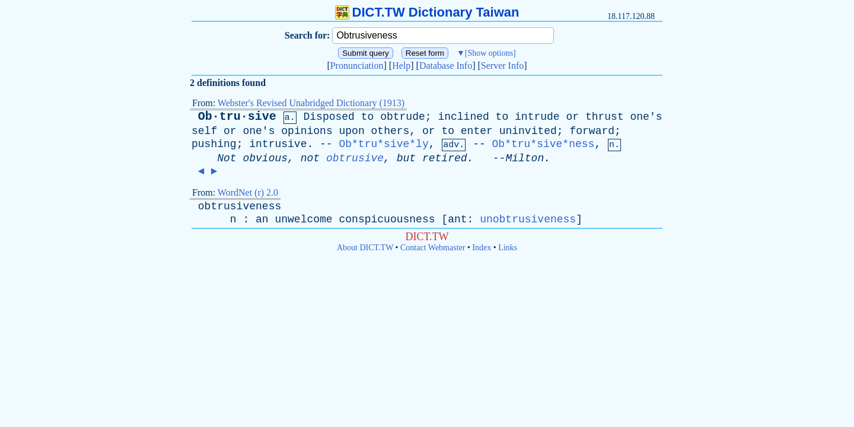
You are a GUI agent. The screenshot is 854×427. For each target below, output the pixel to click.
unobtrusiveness (528, 219)
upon (352, 131)
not (310, 158)
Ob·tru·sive (237, 116)
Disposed (328, 117)
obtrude (402, 117)
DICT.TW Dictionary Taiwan (427, 12)
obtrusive (355, 158)
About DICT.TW (365, 247)
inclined (463, 117)
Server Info (502, 65)
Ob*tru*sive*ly (383, 144)
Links (507, 247)
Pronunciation (357, 65)
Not (226, 158)
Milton (524, 158)
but (406, 158)
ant (457, 219)
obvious (265, 158)
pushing (214, 144)
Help (401, 65)
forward (591, 131)
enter (477, 131)
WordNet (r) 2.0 (248, 192)
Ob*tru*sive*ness (543, 144)
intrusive (278, 144)
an (262, 219)
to (367, 117)
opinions (306, 131)
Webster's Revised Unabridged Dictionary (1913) (311, 103)
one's (646, 117)
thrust (604, 117)
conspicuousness (387, 219)
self (204, 131)
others (390, 131)
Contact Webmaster (432, 247)
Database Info (445, 65)
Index (481, 247)
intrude (537, 117)
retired (444, 158)
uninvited (528, 131)
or (572, 117)
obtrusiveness (239, 206)
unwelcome (303, 219)
